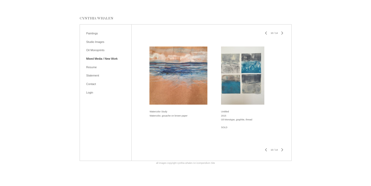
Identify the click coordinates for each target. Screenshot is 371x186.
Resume (91, 67)
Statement (92, 75)
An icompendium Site (204, 163)
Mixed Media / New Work (102, 58)
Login (89, 92)
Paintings (92, 33)
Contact (91, 84)
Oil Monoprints (95, 50)
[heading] (96, 18)
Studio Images (95, 41)
